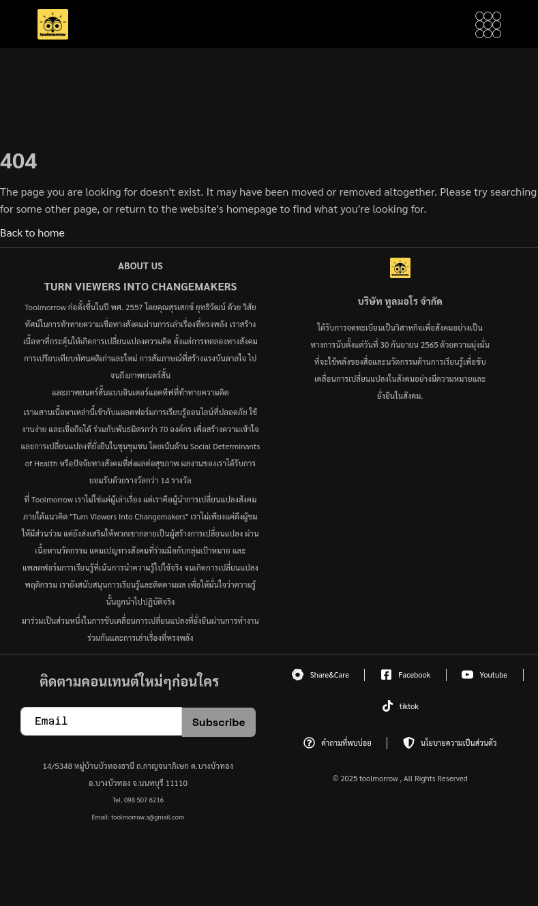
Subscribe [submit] (218, 722)
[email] (101, 721)
